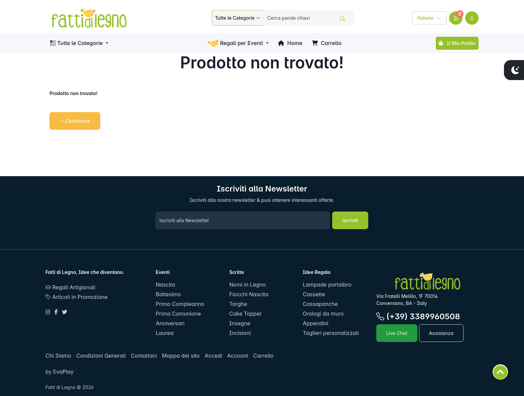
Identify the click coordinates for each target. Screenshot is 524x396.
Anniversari (170, 323)
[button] (456, 18)
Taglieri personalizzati (331, 333)
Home (290, 43)
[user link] (472, 18)
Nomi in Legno (247, 284)
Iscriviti (350, 220)
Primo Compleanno (180, 304)
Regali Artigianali (70, 287)
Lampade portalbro (327, 284)
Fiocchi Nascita (248, 294)
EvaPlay (62, 371)
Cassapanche (320, 304)
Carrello (327, 43)
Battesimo (168, 294)
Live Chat (396, 333)
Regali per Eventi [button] (235, 43)
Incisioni (240, 333)
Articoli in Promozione (76, 297)
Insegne (239, 323)
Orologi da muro (323, 313)
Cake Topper (245, 313)
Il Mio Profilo (457, 43)
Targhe (238, 304)
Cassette (314, 294)
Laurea (164, 333)
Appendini (315, 323)
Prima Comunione (178, 313)
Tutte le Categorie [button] (76, 43)
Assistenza (441, 333)
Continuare (74, 121)
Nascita (165, 284)
